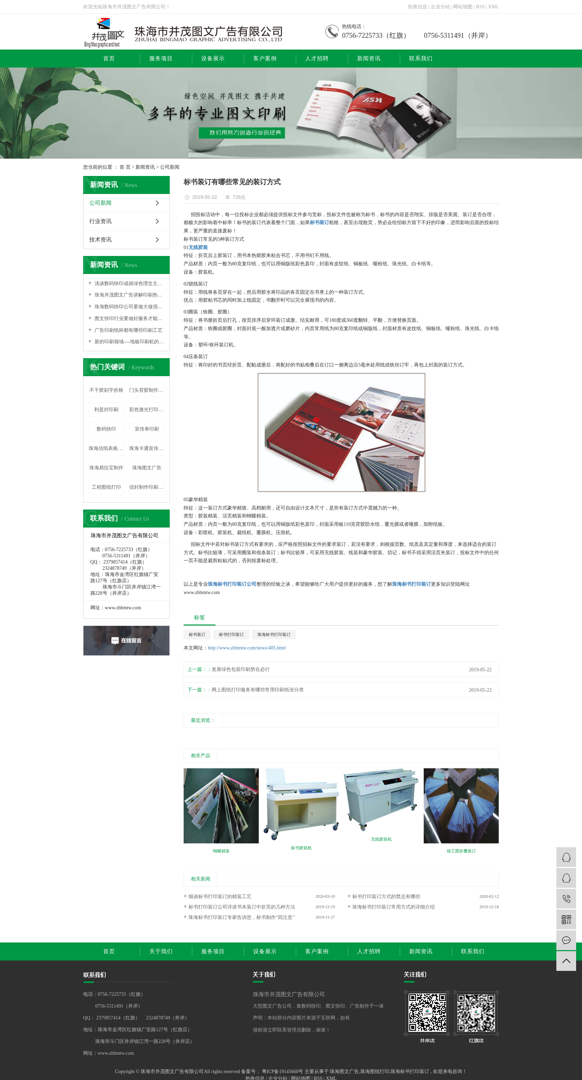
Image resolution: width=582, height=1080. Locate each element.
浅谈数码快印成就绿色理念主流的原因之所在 (129, 283)
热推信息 (417, 6)
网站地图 (463, 6)
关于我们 (161, 951)
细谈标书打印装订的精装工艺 (220, 896)
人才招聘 (317, 58)
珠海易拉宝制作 (106, 467)
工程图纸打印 (106, 487)
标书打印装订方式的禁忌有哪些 (386, 896)
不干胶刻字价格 (106, 390)
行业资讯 (100, 221)
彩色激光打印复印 (147, 409)
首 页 (125, 167)
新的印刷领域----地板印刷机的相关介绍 (129, 341)
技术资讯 (100, 239)
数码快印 (106, 429)
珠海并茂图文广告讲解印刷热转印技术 (129, 295)
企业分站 (440, 6)
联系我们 (421, 58)
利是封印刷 (106, 409)
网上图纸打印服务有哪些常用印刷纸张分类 (258, 689)
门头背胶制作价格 (147, 390)
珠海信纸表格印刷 (106, 448)
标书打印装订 (231, 634)
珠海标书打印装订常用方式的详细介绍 (393, 907)
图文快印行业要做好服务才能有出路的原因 (129, 318)
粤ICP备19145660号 (282, 1071)
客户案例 (265, 58)
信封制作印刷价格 (147, 487)
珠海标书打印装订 (274, 634)
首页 (109, 58)
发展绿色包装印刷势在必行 (241, 669)
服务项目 (161, 58)
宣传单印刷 (147, 429)
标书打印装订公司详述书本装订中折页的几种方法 (241, 907)
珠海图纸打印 (374, 1071)
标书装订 (197, 634)
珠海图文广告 (146, 467)
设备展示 (213, 58)
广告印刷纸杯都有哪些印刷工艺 (127, 330)
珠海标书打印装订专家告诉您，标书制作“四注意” (241, 917)
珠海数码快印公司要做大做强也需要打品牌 (129, 306)
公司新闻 (169, 167)
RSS (480, 6)
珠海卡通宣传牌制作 (147, 448)
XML (493, 6)
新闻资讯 (369, 58)
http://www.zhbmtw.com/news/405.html (247, 647)
